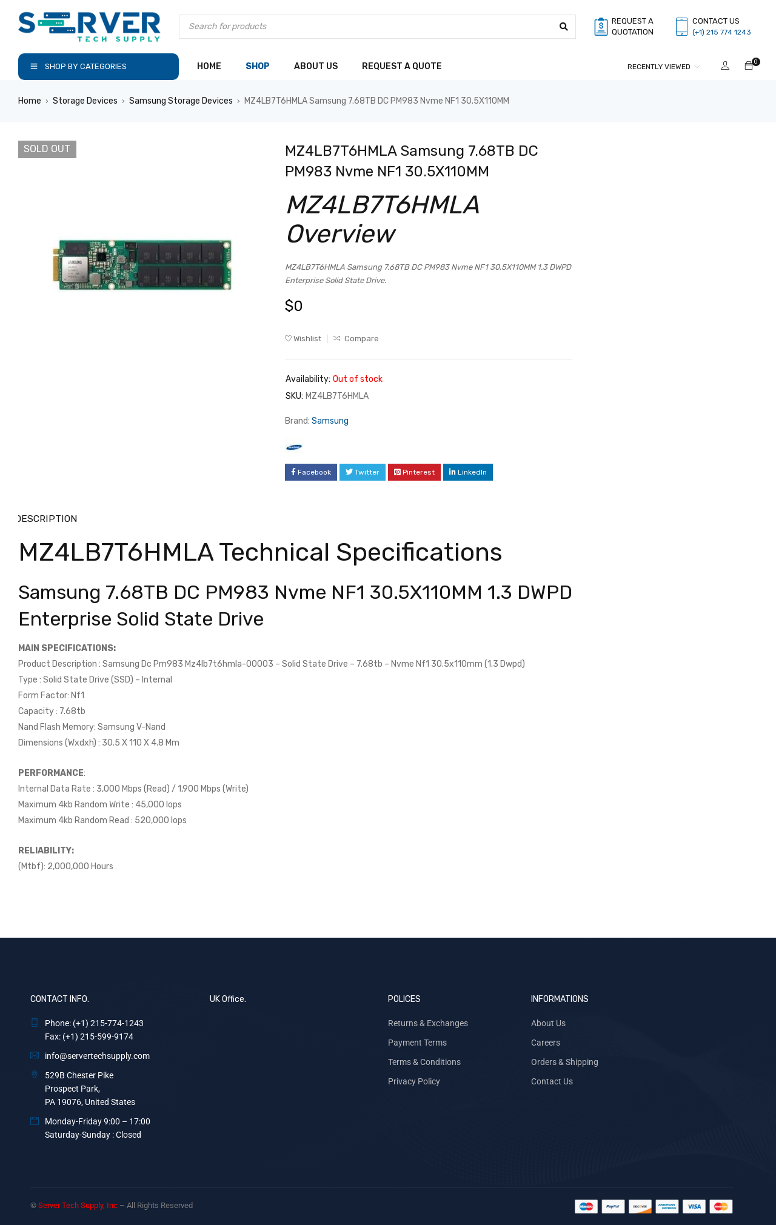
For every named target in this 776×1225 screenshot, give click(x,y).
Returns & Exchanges (428, 1022)
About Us (548, 1022)
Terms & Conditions (424, 1061)
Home (29, 101)
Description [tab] (44, 518)
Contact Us (552, 1080)
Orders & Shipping (564, 1061)
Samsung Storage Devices (181, 101)
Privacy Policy (414, 1080)
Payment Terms (417, 1041)
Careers (545, 1041)
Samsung (330, 421)
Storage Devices (85, 101)
